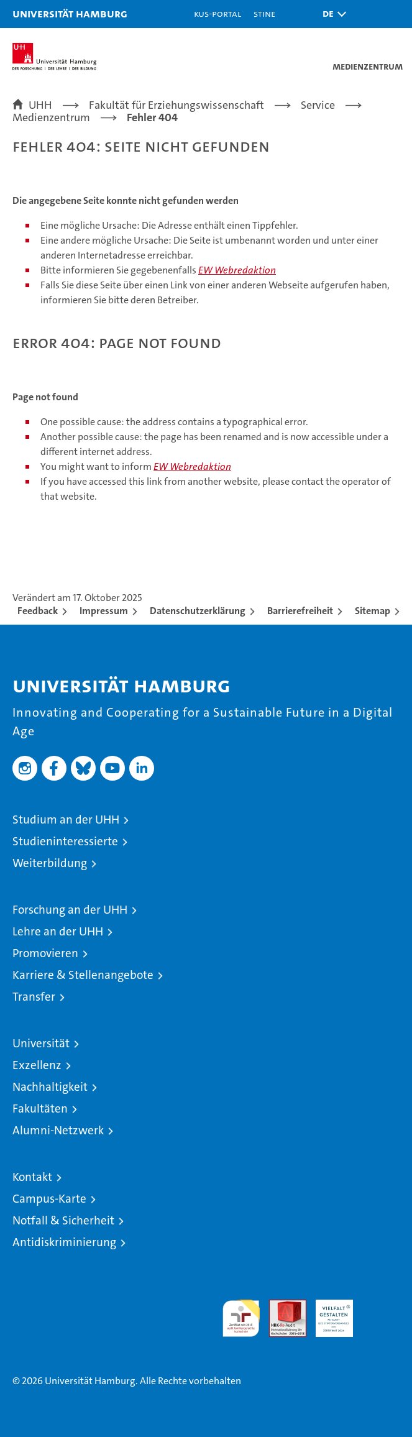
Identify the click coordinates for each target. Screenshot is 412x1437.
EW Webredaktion (237, 270)
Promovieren (45, 953)
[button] (331, 14)
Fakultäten (40, 1108)
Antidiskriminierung (64, 1242)
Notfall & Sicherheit (63, 1220)
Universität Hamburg (69, 13)
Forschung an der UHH (69, 909)
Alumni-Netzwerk (58, 1130)
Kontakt (32, 1177)
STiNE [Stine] (264, 13)
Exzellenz (37, 1065)
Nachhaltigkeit (50, 1087)
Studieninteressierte (65, 841)
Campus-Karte (49, 1198)
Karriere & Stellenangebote (82, 975)
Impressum (104, 610)
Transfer (33, 996)
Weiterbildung (49, 863)
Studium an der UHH (65, 819)
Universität (41, 1043)
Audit (281, 1306)
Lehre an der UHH (57, 931)
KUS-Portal (217, 13)
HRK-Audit (327, 1313)
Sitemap (372, 610)
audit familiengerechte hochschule (241, 1318)
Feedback (37, 610)
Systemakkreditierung (381, 1306)
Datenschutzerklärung (197, 610)
